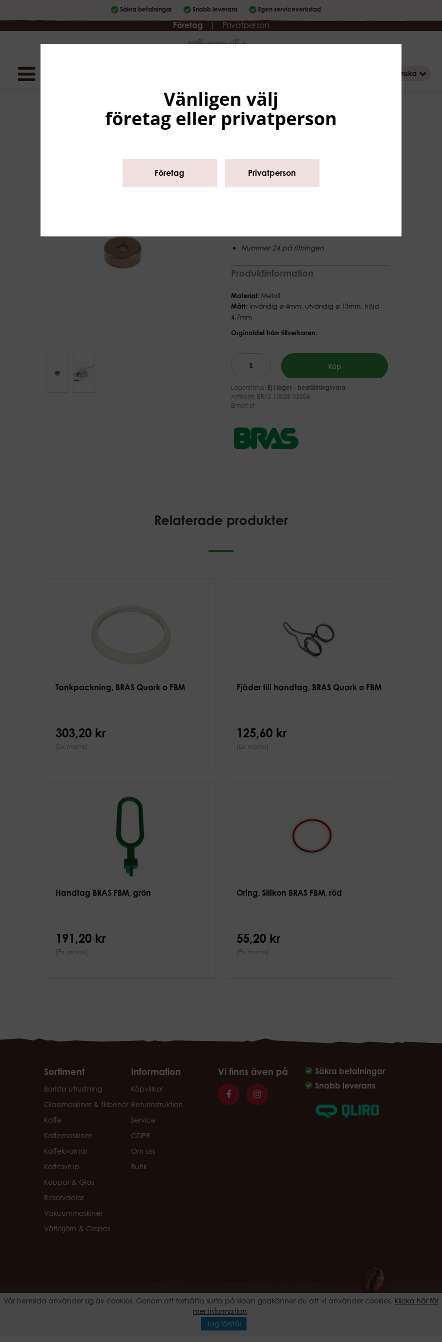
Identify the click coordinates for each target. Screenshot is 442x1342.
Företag (169, 173)
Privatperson (272, 173)
